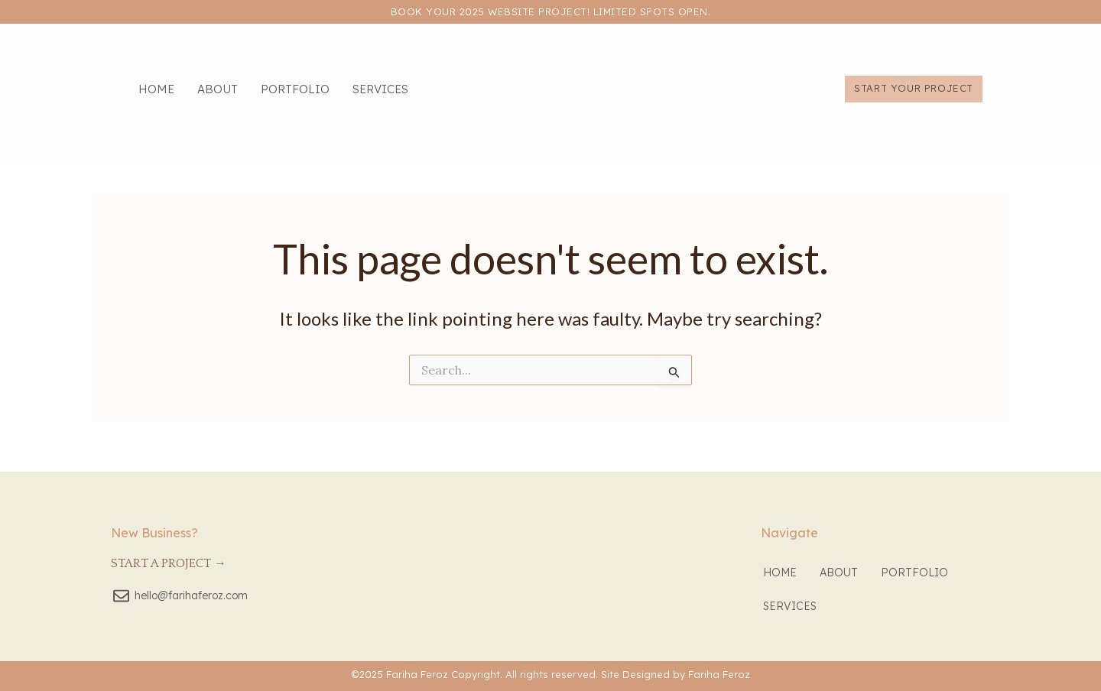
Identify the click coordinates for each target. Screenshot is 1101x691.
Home (156, 89)
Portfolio (295, 89)
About (217, 89)
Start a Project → (168, 563)
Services (380, 89)
